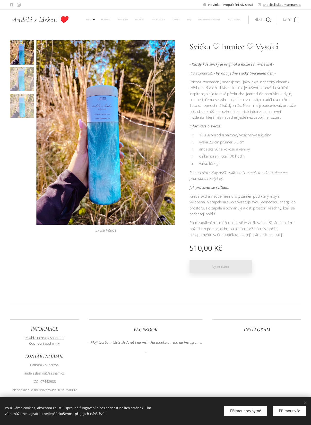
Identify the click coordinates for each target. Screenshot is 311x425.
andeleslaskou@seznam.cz (282, 4)
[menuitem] (177, 20)
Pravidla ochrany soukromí (44, 337)
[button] (262, 20)
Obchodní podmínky (44, 343)
